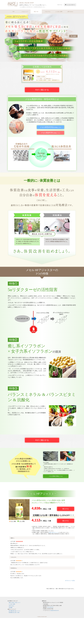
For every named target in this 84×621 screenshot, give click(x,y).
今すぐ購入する (42, 91)
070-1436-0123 (50, 610)
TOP (13, 11)
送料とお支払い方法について (15, 605)
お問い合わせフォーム (53, 535)
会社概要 (11, 610)
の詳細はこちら (50, 129)
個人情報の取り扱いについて (15, 613)
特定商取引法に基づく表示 (14, 615)
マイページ (59, 4)
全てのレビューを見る (70, 582)
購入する (65, 514)
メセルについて (24, 11)
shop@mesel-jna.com (55, 613)
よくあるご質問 (59, 11)
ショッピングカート (70, 4)
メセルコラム (47, 11)
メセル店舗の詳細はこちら (59, 482)
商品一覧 (36, 11)
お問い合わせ (70, 11)
